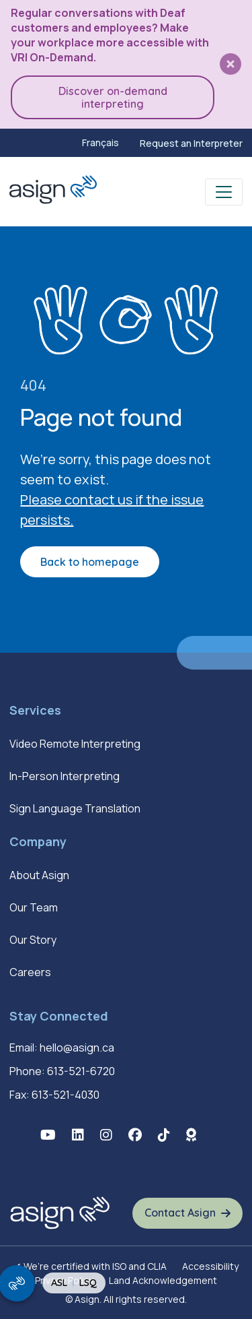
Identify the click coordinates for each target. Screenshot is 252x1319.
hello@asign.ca (77, 1047)
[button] (230, 64)
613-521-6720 (81, 1071)
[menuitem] (100, 143)
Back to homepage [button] (89, 562)
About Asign (39, 875)
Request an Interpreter (191, 143)
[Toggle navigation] (224, 192)
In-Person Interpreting (64, 776)
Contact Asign (180, 1212)
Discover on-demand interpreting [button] (112, 97)
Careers (30, 972)
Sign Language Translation (74, 808)
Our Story (32, 939)
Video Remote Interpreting (74, 743)
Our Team (33, 907)
